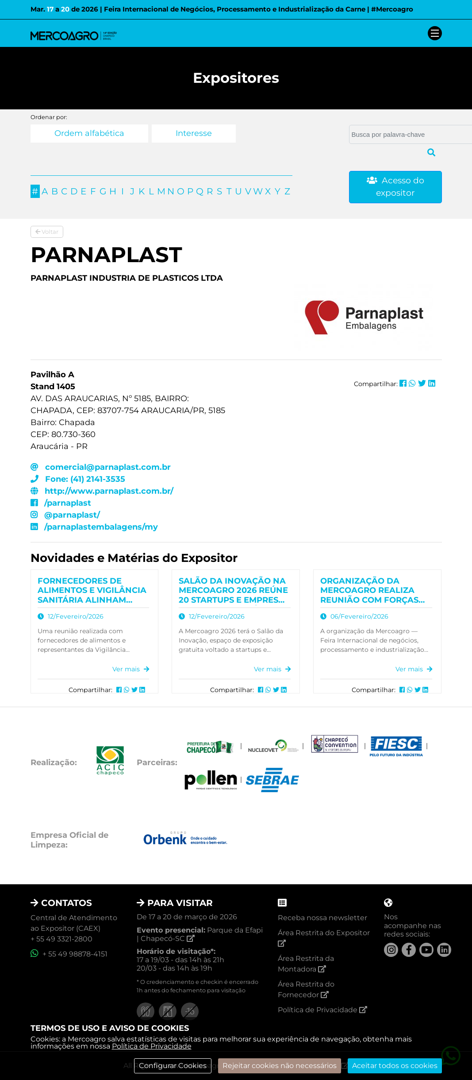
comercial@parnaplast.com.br (101, 467)
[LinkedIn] (444, 950)
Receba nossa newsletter (322, 918)
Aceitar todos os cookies (394, 1065)
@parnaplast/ (65, 515)
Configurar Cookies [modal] (173, 1065)
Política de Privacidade (152, 1046)
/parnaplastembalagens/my (94, 527)
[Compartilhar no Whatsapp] (412, 383)
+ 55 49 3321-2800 (61, 939)
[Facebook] (409, 950)
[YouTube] (426, 950)
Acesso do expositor (395, 186)
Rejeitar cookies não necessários (280, 1065)
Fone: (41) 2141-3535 (78, 479)
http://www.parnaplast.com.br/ (102, 491)
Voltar (46, 231)
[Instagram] (391, 950)
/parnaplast (61, 503)
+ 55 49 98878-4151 (69, 954)
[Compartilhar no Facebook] (403, 383)
